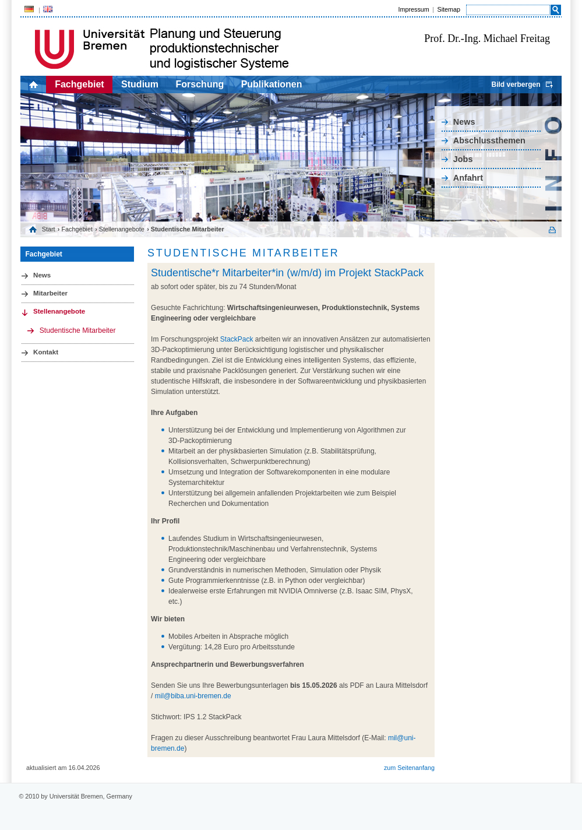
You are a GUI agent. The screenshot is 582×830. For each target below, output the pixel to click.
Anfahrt (468, 177)
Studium (139, 84)
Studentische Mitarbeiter (78, 330)
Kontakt (45, 352)
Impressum (413, 9)
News (464, 121)
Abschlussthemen (489, 140)
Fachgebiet (79, 84)
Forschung (200, 84)
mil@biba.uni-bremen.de (193, 696)
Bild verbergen (515, 84)
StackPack (236, 339)
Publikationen (271, 84)
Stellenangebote (121, 229)
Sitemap (448, 9)
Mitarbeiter (50, 293)
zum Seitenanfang (409, 767)
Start (48, 229)
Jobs (463, 159)
